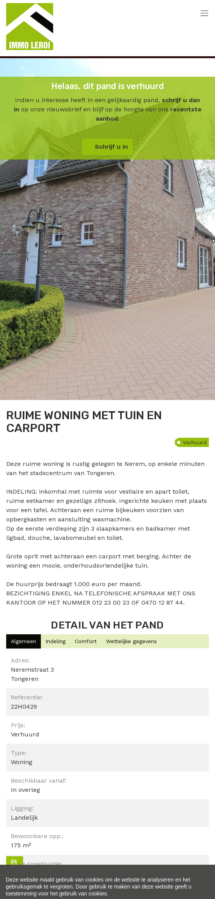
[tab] (23, 641)
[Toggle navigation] (204, 13)
